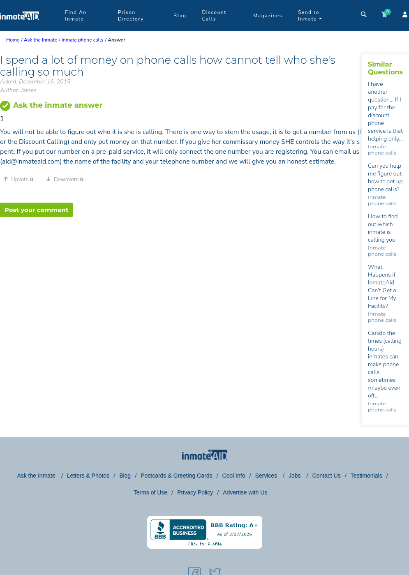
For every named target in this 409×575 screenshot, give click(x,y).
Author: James (18, 90)
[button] (21, 179)
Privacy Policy (195, 492)
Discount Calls (214, 15)
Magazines (267, 15)
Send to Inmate (310, 15)
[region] (181, 243)
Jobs (295, 475)
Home (12, 40)
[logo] (19, 28)
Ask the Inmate (37, 475)
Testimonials (366, 475)
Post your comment (36, 210)
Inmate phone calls (382, 149)
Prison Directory (131, 15)
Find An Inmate (75, 15)
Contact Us (326, 475)
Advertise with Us (245, 492)
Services (267, 475)
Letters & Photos (88, 475)
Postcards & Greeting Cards (176, 475)
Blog (179, 15)
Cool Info (233, 475)
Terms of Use (150, 492)
